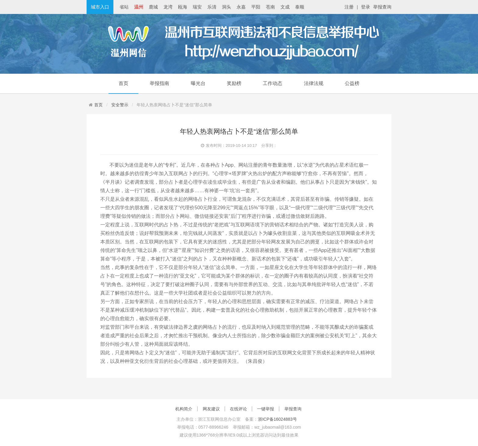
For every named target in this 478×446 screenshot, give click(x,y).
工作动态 (272, 83)
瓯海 (182, 6)
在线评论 (238, 408)
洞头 (226, 6)
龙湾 (168, 6)
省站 (124, 6)
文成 (285, 6)
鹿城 (153, 6)
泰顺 (299, 6)
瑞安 (197, 6)
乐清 (211, 6)
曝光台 (198, 83)
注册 (349, 6)
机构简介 (183, 408)
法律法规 (313, 83)
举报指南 (159, 83)
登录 (365, 6)
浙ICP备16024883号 (277, 419)
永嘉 (241, 6)
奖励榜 (234, 83)
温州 (138, 6)
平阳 (255, 6)
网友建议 (211, 408)
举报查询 (382, 6)
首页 (123, 83)
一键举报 (265, 408)
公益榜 (352, 83)
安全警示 (119, 104)
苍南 (270, 6)
